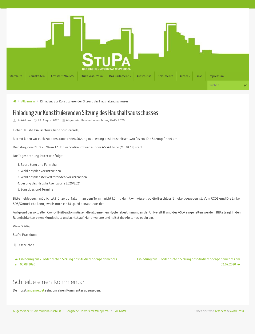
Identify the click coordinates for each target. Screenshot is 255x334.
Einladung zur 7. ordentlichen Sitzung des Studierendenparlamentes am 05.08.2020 (66, 262)
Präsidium (24, 120)
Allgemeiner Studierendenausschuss (37, 311)
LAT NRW (120, 311)
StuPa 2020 (117, 120)
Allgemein (28, 101)
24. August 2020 (48, 120)
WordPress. (237, 311)
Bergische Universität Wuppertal (87, 311)
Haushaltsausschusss (94, 120)
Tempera (220, 311)
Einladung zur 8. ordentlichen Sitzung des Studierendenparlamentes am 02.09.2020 (188, 262)
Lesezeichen (25, 245)
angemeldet (35, 291)
